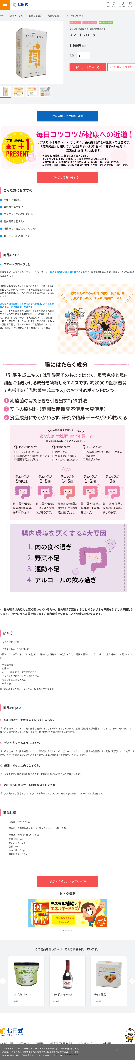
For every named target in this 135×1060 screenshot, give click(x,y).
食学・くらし (17, 15)
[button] (63, 930)
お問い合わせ (25, 1043)
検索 (108, 7)
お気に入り (122, 6)
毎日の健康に (54, 15)
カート (130, 6)
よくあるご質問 (6, 1043)
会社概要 (107, 1043)
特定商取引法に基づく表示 (61, 1043)
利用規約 (40, 1043)
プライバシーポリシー (87, 1043)
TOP (2, 15)
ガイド (114, 6)
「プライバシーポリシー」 (38, 1055)
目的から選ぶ (36, 15)
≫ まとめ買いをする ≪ (67, 177)
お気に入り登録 (123, 67)
